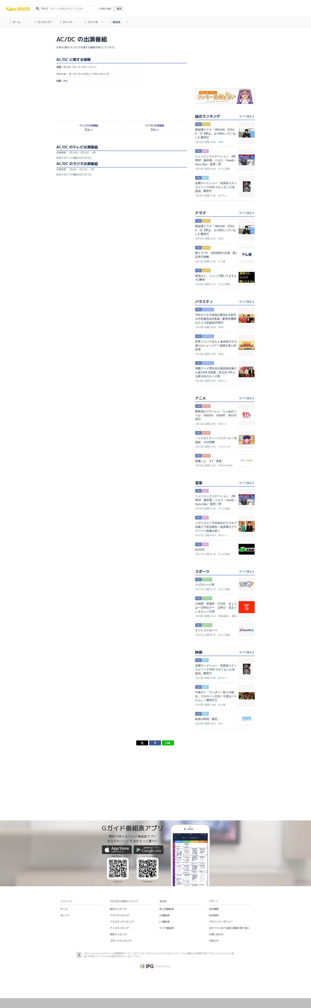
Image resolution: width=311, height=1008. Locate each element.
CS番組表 (164, 921)
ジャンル (94, 22)
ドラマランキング (119, 915)
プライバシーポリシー (221, 921)
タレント (66, 22)
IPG (65, 81)
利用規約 (214, 915)
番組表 (119, 22)
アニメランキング (119, 928)
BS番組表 (164, 915)
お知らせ (214, 940)
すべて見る (247, 116)
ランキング (44, 22)
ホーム (15, 22)
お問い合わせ (216, 934)
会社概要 (214, 909)
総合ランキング (118, 909)
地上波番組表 (166, 909)
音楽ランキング (118, 934)
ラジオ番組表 (166, 928)
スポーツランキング (120, 940)
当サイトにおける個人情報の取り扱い (229, 928)
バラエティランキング (122, 921)
